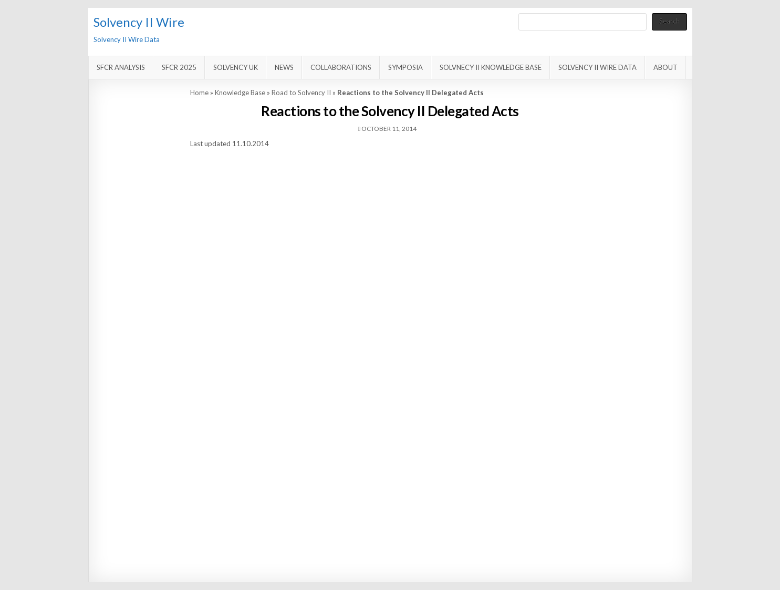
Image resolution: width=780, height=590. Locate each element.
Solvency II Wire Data (597, 67)
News (284, 67)
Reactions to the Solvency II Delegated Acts (390, 111)
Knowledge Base (240, 92)
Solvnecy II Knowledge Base (491, 67)
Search (669, 21)
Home (199, 92)
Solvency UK (235, 67)
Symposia (405, 67)
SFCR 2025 (179, 67)
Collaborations (340, 67)
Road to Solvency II (301, 92)
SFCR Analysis (121, 67)
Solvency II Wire (138, 21)
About (665, 67)
